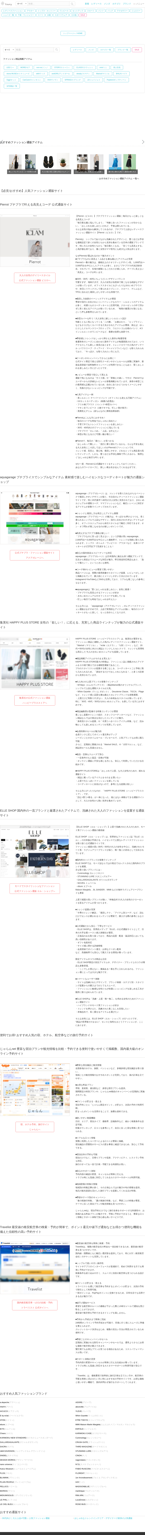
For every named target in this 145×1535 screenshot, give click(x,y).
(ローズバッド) (86, 1504)
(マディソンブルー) (90, 1486)
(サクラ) (7, 1447)
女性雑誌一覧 (12, 86)
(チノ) (81, 1455)
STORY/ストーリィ (62, 67)
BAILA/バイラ (121, 74)
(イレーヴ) (83, 1411)
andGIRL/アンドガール (61, 74)
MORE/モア (25, 67)
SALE (82, 15)
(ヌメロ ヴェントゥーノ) (88, 1464)
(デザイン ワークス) (16, 1460)
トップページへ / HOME (72, 33)
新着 (87, 4)
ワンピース (64, 11)
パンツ (101, 11)
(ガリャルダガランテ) (19, 1442)
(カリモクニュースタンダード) (26, 1438)
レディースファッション (13, 11)
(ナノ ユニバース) (13, 1464)
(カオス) (6, 1433)
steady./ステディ (83, 74)
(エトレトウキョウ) (89, 1420)
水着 (49, 15)
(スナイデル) (9, 1455)
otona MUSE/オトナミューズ (18, 74)
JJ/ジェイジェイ (93, 80)
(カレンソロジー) (88, 1438)
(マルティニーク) (87, 1491)
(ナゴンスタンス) (87, 1460)
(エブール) (7, 1424)
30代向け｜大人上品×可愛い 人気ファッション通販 (26, 1518)
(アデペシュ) (10, 1402)
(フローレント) (86, 1473)
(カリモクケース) (90, 1433)
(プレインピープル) (15, 1482)
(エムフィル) (7, 1429)
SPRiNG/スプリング (73, 80)
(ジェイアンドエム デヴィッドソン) (22, 1451)
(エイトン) (7, 1420)
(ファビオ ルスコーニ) (92, 1469)
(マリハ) (7, 1491)
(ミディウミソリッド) (16, 1495)
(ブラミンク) (9, 1478)
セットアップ (77, 11)
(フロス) (6, 1473)
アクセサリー (122, 11)
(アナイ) (6, 1407)
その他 (73, 15)
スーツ (40, 15)
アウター (30, 11)
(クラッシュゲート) (89, 1442)
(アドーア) (83, 1402)
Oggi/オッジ (11, 80)
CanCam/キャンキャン (32, 80)
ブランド (127, 4)
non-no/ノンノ (42, 67)
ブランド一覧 (122, 50)
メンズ (107, 4)
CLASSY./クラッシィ (84, 67)
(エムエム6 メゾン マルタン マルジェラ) (105, 1424)
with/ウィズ (40, 74)
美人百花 (116, 67)
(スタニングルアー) (91, 1451)
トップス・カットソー (47, 11)
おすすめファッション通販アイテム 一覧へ (119, 178)
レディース (96, 4)
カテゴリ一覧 (105, 50)
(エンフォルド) (85, 1429)
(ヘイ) (79, 1482)
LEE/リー (10, 67)
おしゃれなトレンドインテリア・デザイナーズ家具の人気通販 (103, 1518)
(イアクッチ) (9, 1411)
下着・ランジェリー (26, 15)
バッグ (110, 11)
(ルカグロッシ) (86, 1500)
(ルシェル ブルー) (14, 1504)
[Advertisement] (72, 116)
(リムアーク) (84, 1495)
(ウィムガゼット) (88, 1416)
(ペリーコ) (8, 1486)
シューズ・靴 (8, 15)
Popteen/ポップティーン (116, 80)
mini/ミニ (103, 67)
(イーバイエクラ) (11, 1416)
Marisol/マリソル (102, 74)
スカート (90, 11)
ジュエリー (136, 11)
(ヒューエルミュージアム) (18, 1469)
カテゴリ (116, 4)
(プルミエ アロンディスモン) (96, 1478)
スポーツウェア (61, 15)
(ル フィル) (8, 1500)
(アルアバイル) (85, 1407)
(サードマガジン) (91, 1447)
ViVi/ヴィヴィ (52, 80)
